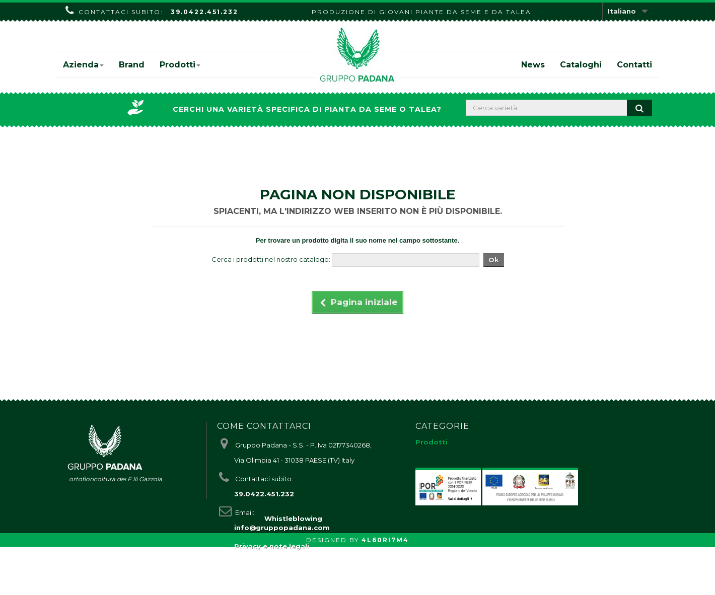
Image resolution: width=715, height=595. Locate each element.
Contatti (634, 64)
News (533, 64)
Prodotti (180, 64)
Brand (132, 64)
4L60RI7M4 (385, 587)
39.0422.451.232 (204, 12)
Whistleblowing (293, 566)
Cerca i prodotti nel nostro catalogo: (270, 259)
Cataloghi (581, 64)
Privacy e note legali (271, 546)
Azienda (83, 64)
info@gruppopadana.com (282, 528)
